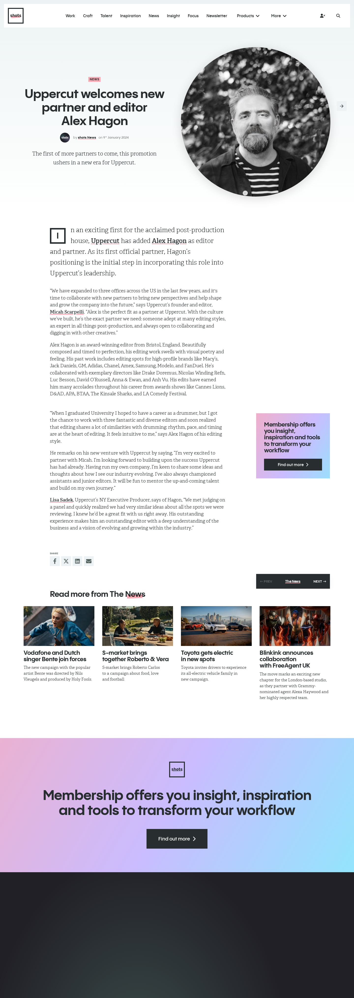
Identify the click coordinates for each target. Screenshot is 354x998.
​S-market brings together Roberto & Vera (135, 656)
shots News (87, 137)
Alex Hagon (169, 241)
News (95, 79)
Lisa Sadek (61, 500)
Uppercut (105, 241)
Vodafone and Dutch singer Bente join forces (55, 656)
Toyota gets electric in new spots (207, 656)
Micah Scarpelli (67, 312)
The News (292, 581)
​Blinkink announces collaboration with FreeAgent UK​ (286, 659)
